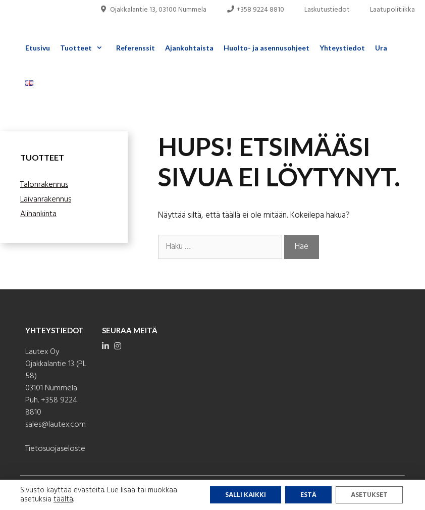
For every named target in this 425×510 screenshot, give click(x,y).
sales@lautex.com (55, 424)
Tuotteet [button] (85, 48)
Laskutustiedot (327, 10)
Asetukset (369, 495)
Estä (308, 495)
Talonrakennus (44, 184)
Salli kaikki (245, 495)
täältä (63, 499)
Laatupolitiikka (392, 10)
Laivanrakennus (45, 199)
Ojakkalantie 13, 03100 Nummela (152, 10)
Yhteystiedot (342, 47)
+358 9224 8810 (256, 10)
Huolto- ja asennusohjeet (266, 47)
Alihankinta (38, 214)
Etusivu (37, 47)
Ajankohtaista (189, 47)
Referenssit (135, 47)
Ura (381, 47)
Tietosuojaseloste (55, 448)
